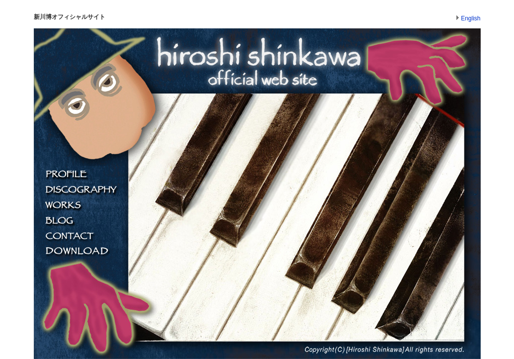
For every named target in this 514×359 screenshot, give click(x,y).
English (470, 18)
